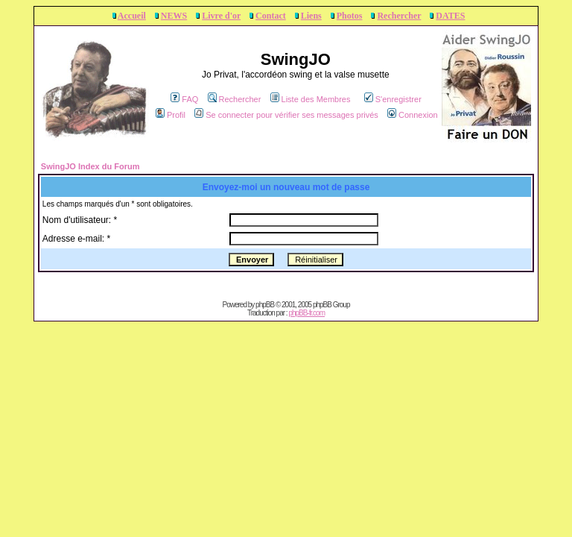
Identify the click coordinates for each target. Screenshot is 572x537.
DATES (450, 15)
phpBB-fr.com (306, 313)
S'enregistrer (393, 99)
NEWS (174, 15)
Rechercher (399, 15)
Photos (350, 15)
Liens (311, 15)
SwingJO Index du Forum (90, 166)
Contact (270, 15)
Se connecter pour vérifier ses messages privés (286, 114)
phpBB (264, 305)
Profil (170, 114)
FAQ (184, 99)
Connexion (412, 114)
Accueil (132, 15)
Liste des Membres (310, 99)
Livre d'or (221, 15)
